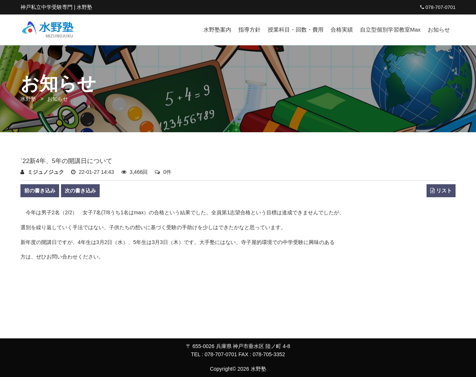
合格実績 (342, 29)
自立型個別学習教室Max (390, 29)
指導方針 (249, 29)
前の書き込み (39, 191)
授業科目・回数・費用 (296, 29)
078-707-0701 (438, 7)
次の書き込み (80, 191)
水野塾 (28, 98)
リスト (441, 190)
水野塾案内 (217, 29)
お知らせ (439, 29)
